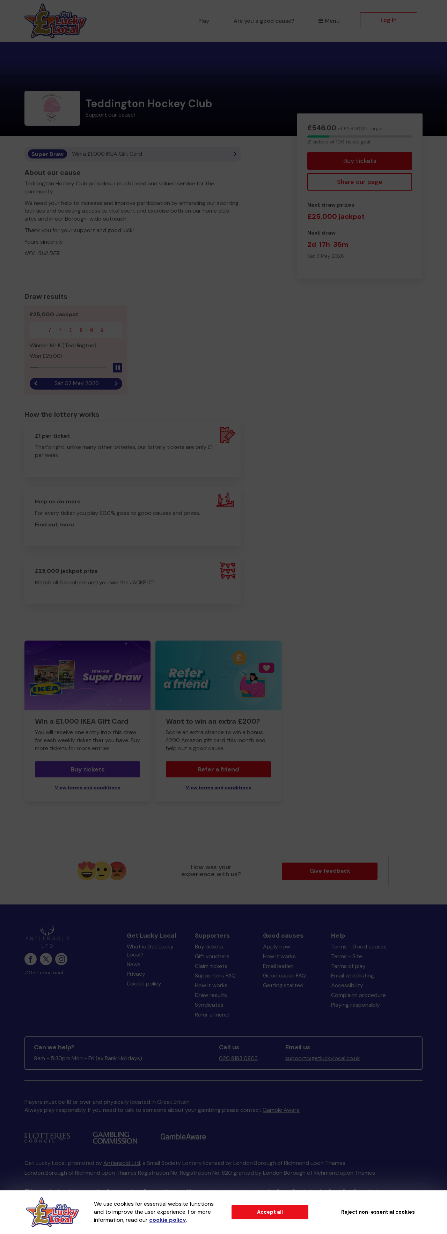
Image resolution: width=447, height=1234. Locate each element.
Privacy (136, 973)
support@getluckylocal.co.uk (322, 1058)
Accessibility (347, 985)
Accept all (270, 1212)
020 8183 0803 (238, 1058)
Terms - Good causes (359, 946)
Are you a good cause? (264, 20)
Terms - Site (346, 956)
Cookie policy (144, 983)
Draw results (211, 995)
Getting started (283, 985)
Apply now (276, 946)
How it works (211, 985)
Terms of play (348, 966)
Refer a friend (218, 769)
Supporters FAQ (215, 975)
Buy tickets (359, 161)
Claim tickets (211, 966)
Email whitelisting (352, 975)
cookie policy (167, 1220)
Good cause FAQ (284, 975)
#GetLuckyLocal (43, 973)
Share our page (359, 182)
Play (203, 20)
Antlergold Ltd (121, 1163)
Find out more (54, 524)
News (133, 964)
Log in (389, 20)
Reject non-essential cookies (378, 1212)
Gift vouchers (212, 956)
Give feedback (329, 870)
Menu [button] (329, 20)
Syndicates (209, 1004)
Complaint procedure (358, 995)
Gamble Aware (281, 1110)
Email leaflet (278, 966)
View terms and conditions (87, 788)
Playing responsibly (355, 1004)
